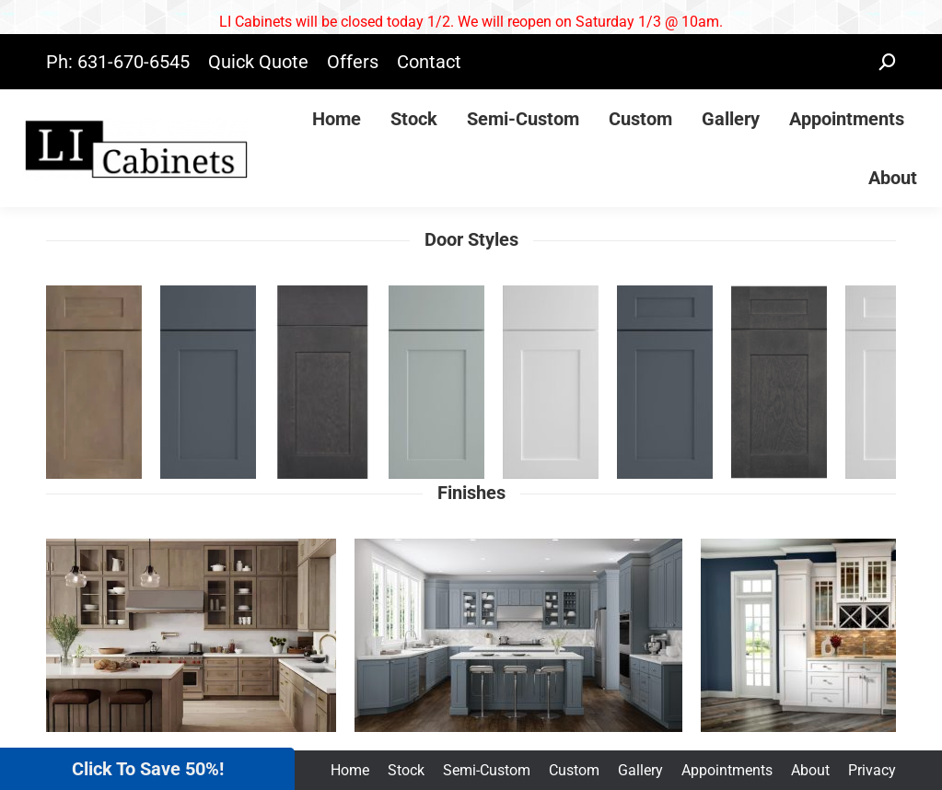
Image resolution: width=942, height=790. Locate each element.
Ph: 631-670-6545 (118, 62)
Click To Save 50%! (148, 769)
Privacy (872, 770)
